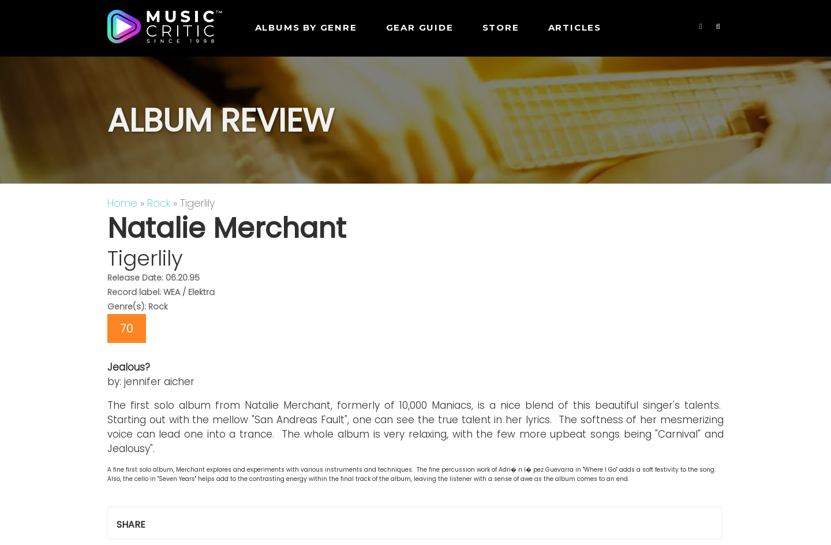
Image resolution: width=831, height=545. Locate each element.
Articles (574, 27)
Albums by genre (306, 27)
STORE (500, 27)
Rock (158, 203)
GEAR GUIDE (420, 27)
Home (122, 203)
